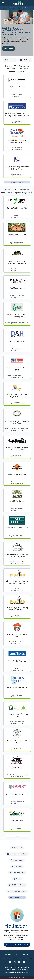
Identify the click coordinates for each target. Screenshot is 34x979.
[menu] (2, 3)
